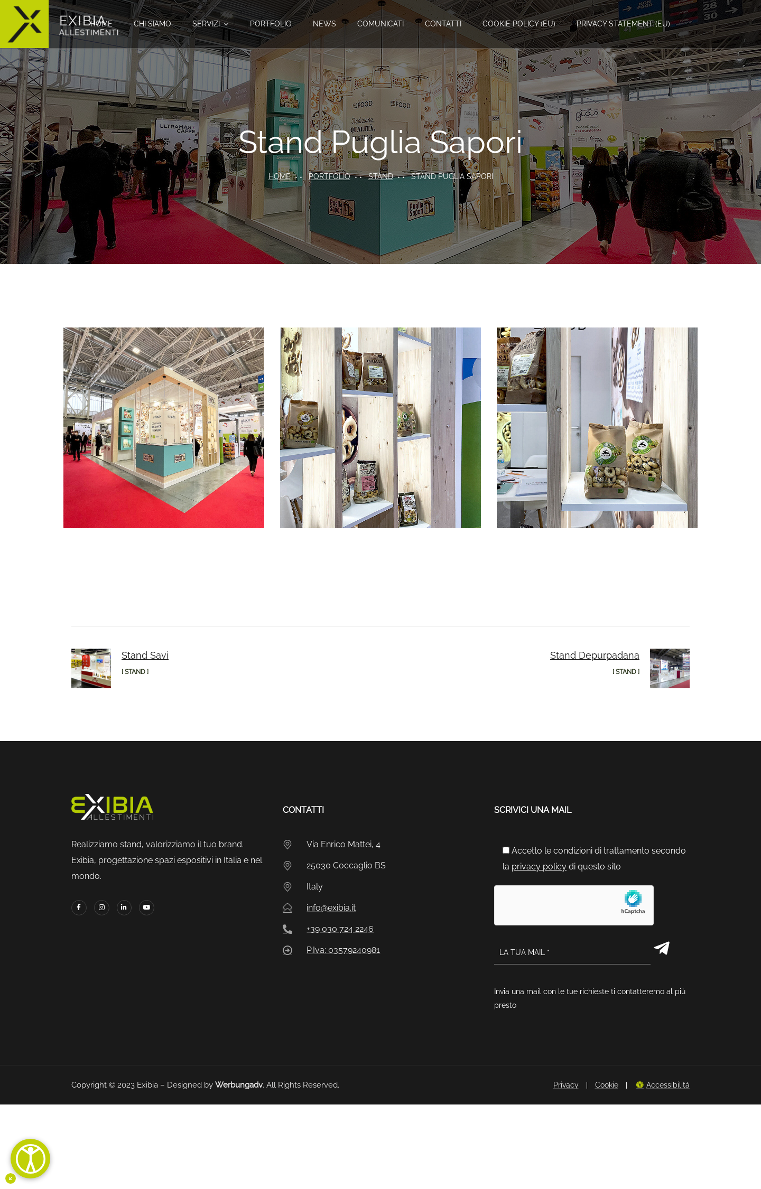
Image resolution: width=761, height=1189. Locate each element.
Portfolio (271, 24)
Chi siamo (152, 24)
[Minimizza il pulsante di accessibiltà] (10, 1178)
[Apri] (30, 1158)
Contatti (443, 24)
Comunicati (380, 24)
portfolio (329, 176)
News (324, 24)
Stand (380, 176)
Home (101, 24)
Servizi (206, 24)
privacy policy (539, 867)
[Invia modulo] (662, 948)
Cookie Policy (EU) (518, 24)
